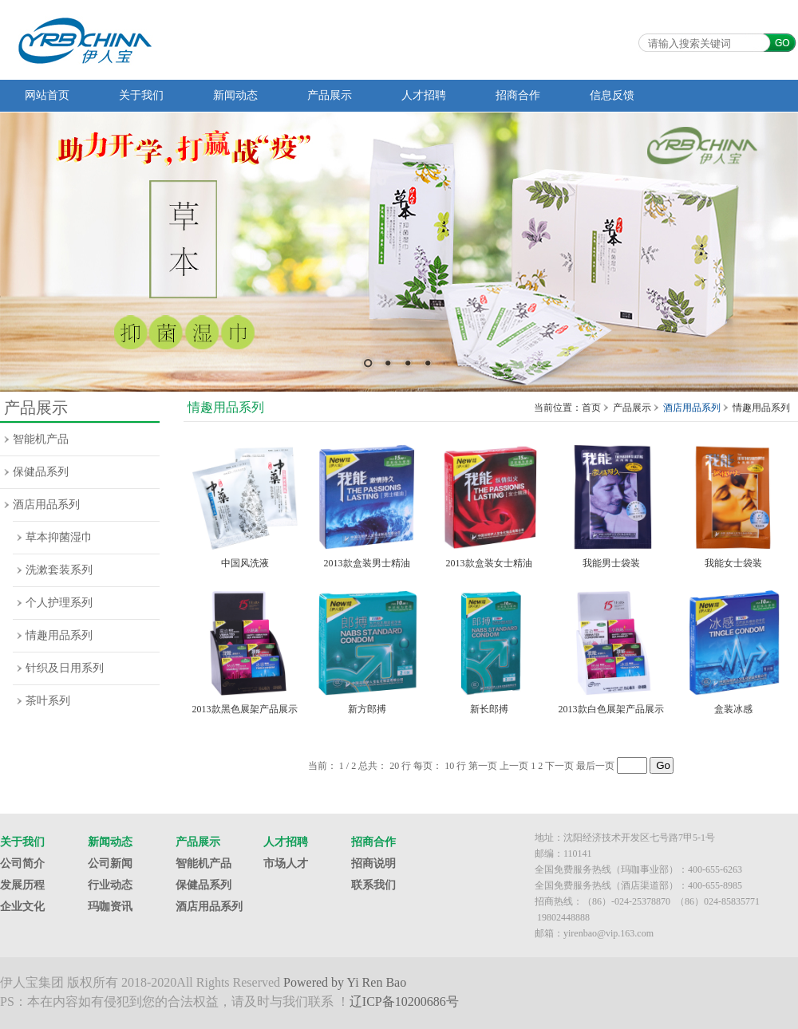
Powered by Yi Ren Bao (344, 982)
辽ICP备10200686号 (404, 1001)
